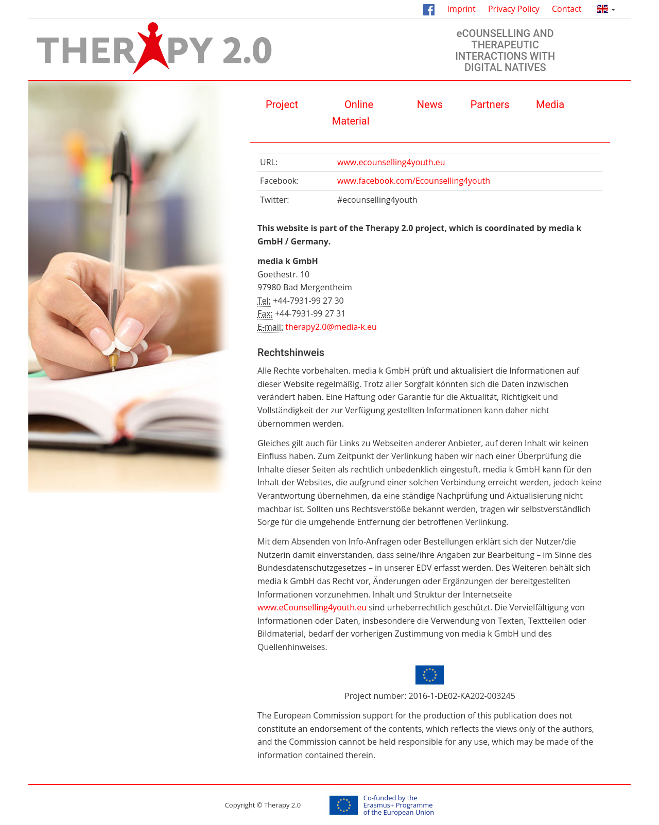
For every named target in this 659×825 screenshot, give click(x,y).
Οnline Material (353, 112)
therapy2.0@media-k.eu (331, 326)
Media (550, 104)
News (430, 104)
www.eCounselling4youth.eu (312, 607)
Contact (566, 8)
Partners (490, 104)
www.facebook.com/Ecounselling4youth (413, 180)
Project (282, 104)
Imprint (461, 8)
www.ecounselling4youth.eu (391, 162)
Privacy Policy (514, 8)
